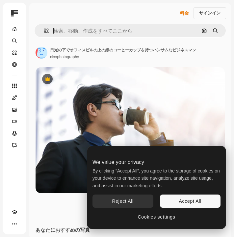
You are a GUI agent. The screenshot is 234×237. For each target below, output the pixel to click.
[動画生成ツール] (14, 121)
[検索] (14, 41)
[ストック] (14, 52)
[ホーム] (14, 29)
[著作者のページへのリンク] (41, 53)
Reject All (123, 201)
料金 (184, 13)
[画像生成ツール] (14, 109)
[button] (44, 30)
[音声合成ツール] (14, 133)
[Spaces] (14, 97)
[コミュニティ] (14, 64)
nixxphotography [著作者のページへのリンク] (64, 57)
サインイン (210, 13)
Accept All (190, 201)
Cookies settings (156, 217)
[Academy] (14, 212)
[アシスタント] (14, 145)
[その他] (14, 224)
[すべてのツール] (14, 86)
